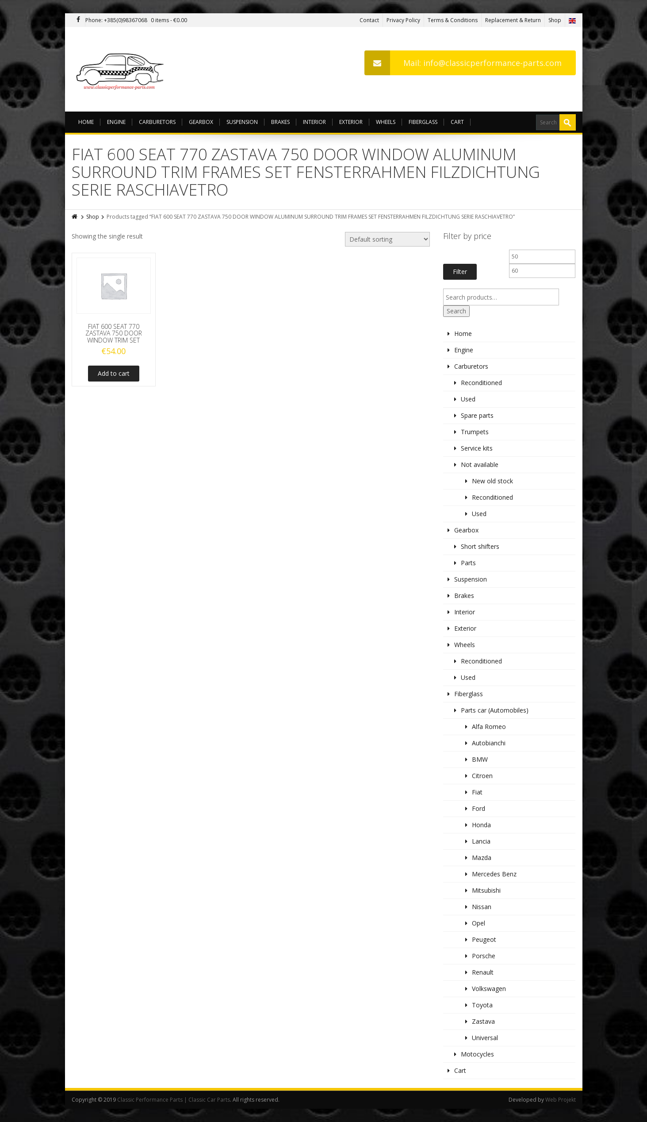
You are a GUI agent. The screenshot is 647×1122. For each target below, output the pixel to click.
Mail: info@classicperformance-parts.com (463, 62)
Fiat (477, 792)
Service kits (477, 448)
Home (86, 122)
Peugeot (484, 939)
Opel (478, 923)
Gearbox (201, 122)
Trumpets (475, 432)
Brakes (280, 122)
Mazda (481, 857)
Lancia (481, 841)
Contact (369, 20)
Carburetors (157, 122)
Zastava (483, 1021)
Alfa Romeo (489, 726)
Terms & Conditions (453, 20)
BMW (480, 759)
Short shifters (480, 546)
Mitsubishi (486, 890)
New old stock (492, 481)
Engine (116, 122)
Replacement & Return (513, 20)
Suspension (242, 122)
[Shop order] (387, 239)
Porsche (483, 956)
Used (468, 399)
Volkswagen (489, 988)
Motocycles (477, 1054)
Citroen (482, 775)
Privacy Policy (403, 20)
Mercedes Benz (494, 874)
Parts (468, 563)
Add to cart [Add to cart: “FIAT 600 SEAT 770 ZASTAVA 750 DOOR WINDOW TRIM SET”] (114, 373)
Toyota (482, 1005)
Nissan (481, 906)
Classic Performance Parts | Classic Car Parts (173, 1099)
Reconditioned (481, 382)
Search (456, 311)
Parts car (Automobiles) (494, 710)
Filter (460, 271)
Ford (478, 808)
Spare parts (477, 415)
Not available (479, 464)
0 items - (169, 20)
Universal (485, 1037)
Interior (314, 122)
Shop (554, 20)
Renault (483, 972)
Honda (481, 825)
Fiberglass (423, 122)
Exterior (351, 122)
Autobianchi (488, 743)
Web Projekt (560, 1099)
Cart (457, 122)
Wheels (385, 122)
